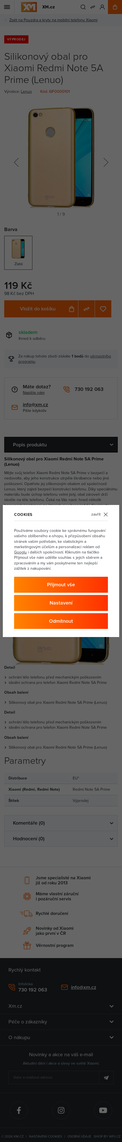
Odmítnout (61, 620)
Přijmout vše (61, 584)
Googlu (20, 552)
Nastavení (61, 602)
